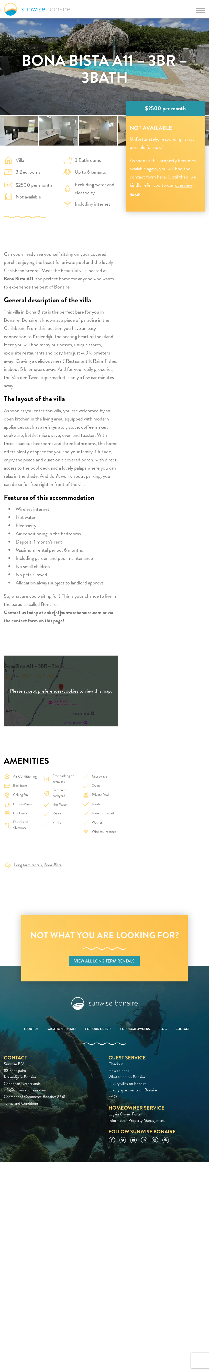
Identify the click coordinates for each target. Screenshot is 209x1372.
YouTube (133, 1140)
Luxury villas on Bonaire (127, 1084)
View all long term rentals (104, 961)
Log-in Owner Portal (124, 1114)
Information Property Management (136, 1120)
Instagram (154, 1140)
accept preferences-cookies (51, 691)
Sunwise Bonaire (37, 9)
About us (31, 1029)
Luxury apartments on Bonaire (132, 1090)
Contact (182, 1029)
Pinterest (165, 1140)
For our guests (98, 1029)
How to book (118, 1071)
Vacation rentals (61, 1029)
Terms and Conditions (21, 1103)
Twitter (122, 1140)
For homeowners (135, 1029)
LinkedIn (144, 1140)
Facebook (111, 1140)
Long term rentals (28, 865)
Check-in (115, 1064)
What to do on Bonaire (126, 1077)
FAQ (112, 1097)
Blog (163, 1029)
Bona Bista (53, 865)
